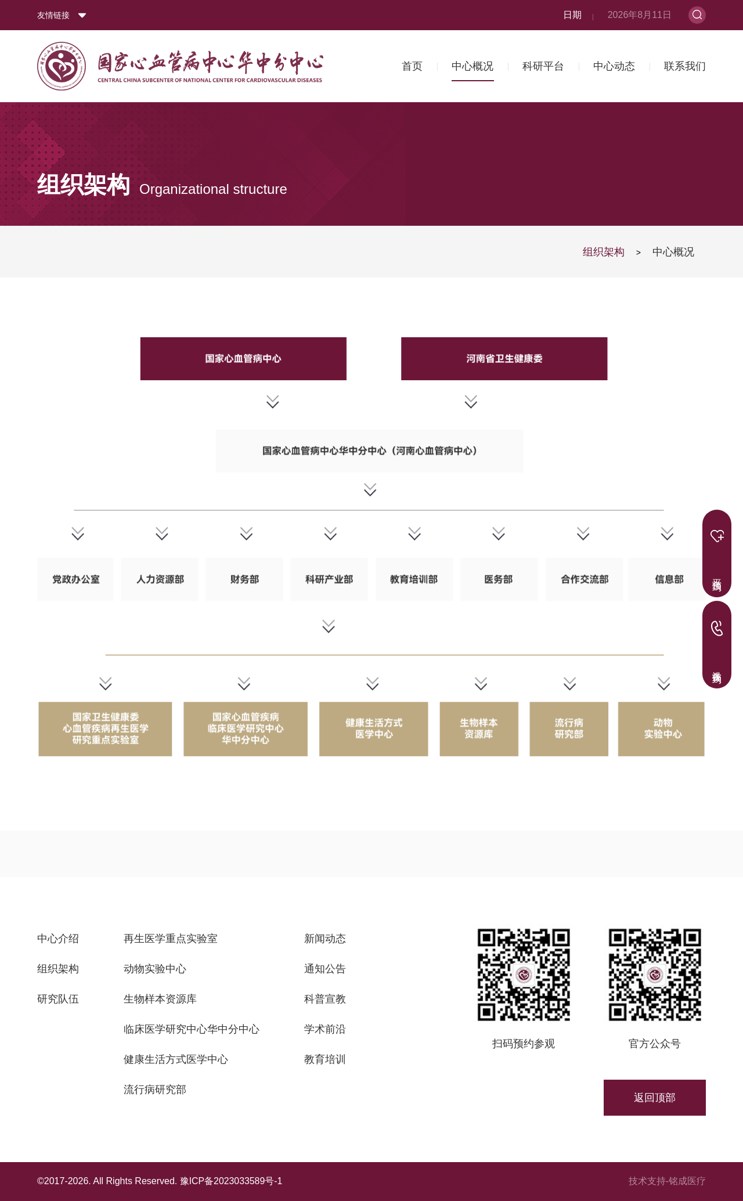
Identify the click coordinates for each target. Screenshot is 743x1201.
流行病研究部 (155, 1089)
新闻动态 (325, 938)
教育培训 (325, 1059)
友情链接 (53, 12)
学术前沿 (325, 1029)
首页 (412, 63)
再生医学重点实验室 (171, 938)
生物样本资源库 (160, 999)
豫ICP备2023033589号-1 (231, 1181)
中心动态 (614, 63)
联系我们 (685, 63)
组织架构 (604, 252)
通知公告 (325, 969)
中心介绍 (58, 938)
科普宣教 (325, 999)
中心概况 (472, 63)
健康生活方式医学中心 (176, 1059)
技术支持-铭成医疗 (667, 1181)
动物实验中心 (155, 969)
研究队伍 (58, 999)
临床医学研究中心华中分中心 (191, 1029)
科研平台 (543, 63)
